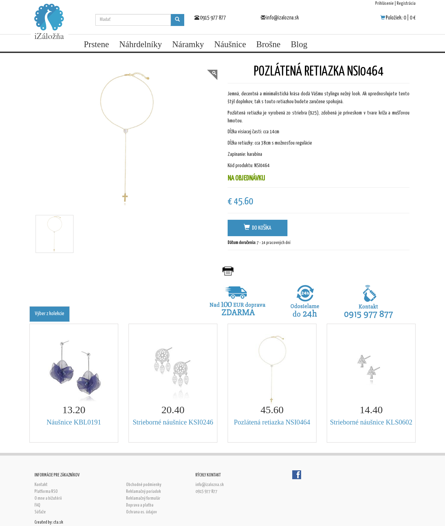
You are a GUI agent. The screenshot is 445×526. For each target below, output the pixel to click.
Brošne (268, 44)
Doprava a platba (139, 505)
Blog (299, 44)
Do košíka (257, 227)
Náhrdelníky (140, 44)
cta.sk (58, 522)
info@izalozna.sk (282, 18)
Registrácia (406, 3)
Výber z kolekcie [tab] (49, 313)
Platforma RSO (46, 491)
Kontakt (41, 485)
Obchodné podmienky (143, 485)
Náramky (188, 44)
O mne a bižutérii (48, 498)
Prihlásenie (384, 3)
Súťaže (40, 512)
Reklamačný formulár (143, 498)
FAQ (37, 505)
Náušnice (230, 44)
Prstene (96, 44)
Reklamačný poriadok (143, 491)
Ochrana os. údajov (141, 512)
